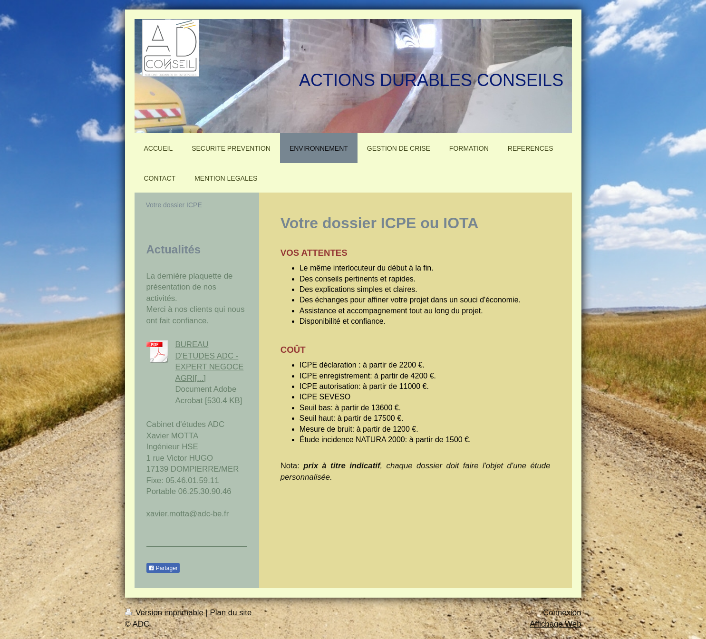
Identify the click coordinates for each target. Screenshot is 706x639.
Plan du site (231, 612)
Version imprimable (165, 612)
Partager (163, 568)
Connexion (562, 612)
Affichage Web (555, 624)
